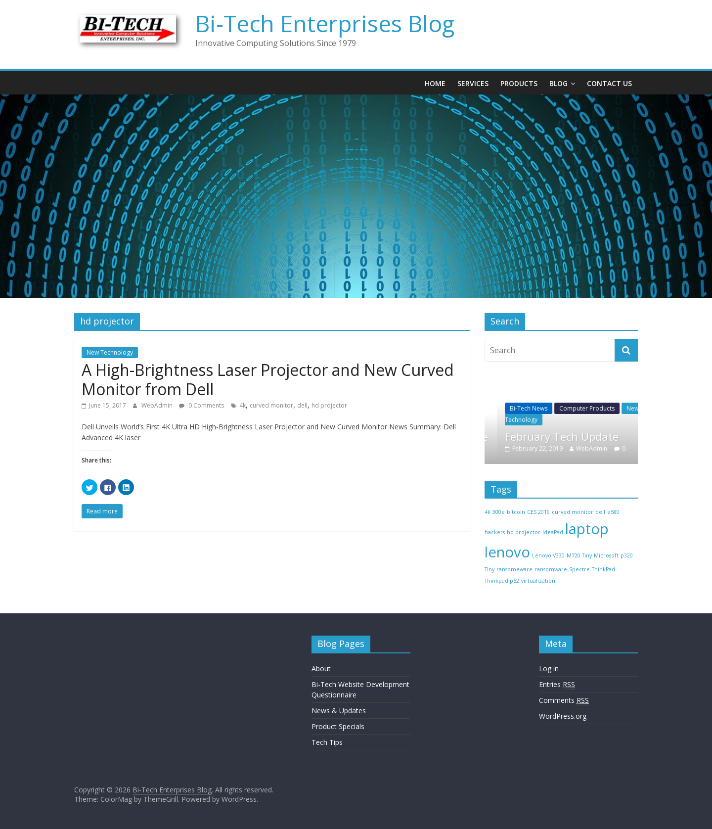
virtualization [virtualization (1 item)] (538, 580)
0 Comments (201, 405)
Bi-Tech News (541, 408)
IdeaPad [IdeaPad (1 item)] (552, 532)
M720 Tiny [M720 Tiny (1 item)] (579, 555)
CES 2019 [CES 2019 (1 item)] (538, 511)
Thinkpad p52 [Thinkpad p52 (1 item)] (502, 580)
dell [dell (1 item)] (600, 511)
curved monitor (271, 405)
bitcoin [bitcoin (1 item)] (516, 511)
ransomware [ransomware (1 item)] (550, 569)
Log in (549, 668)
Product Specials (338, 726)
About (321, 668)
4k (242, 405)
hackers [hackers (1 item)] (495, 532)
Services (473, 83)
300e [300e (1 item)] (498, 511)
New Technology (110, 352)
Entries (557, 685)
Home (435, 83)
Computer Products (599, 408)
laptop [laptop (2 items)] (587, 529)
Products (518, 83)
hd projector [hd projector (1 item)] (523, 532)
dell (302, 405)
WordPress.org (562, 716)
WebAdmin (157, 405)
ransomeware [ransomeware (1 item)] (514, 569)
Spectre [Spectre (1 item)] (579, 569)
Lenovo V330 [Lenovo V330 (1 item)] (548, 555)
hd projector (329, 405)
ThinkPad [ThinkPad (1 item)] (603, 569)
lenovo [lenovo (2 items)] (507, 552)
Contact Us (609, 83)
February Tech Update (574, 436)
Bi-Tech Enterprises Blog (324, 23)
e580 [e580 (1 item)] (613, 511)
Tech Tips (327, 742)
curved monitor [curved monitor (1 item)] (572, 511)
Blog (558, 83)
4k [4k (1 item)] (487, 511)
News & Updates (339, 710)
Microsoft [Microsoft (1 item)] (606, 555)
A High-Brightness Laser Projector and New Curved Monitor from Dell (268, 379)
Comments (564, 700)
